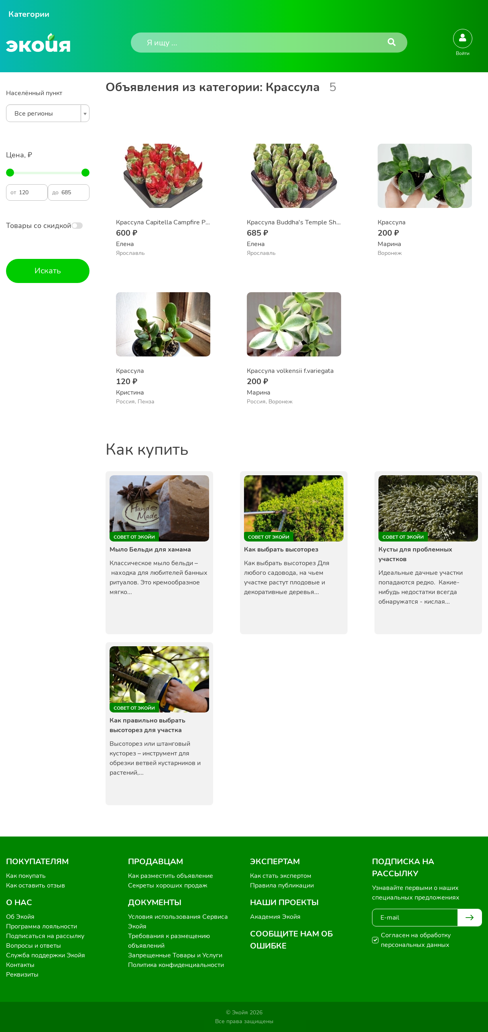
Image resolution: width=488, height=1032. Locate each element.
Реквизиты (22, 974)
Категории (28, 14)
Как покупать (26, 875)
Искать (48, 270)
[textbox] (45, 113)
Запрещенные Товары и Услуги (175, 955)
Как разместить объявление (170, 875)
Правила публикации (282, 885)
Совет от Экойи (134, 537)
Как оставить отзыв (35, 885)
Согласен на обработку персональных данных (416, 940)
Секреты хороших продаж (167, 885)
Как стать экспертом (280, 875)
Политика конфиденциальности (176, 965)
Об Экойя (20, 916)
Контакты (20, 965)
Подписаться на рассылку (45, 936)
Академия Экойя (275, 916)
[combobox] (47, 113)
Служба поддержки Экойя (45, 955)
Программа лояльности (41, 926)
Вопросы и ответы (33, 945)
